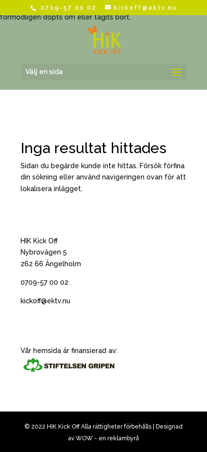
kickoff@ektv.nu (45, 301)
